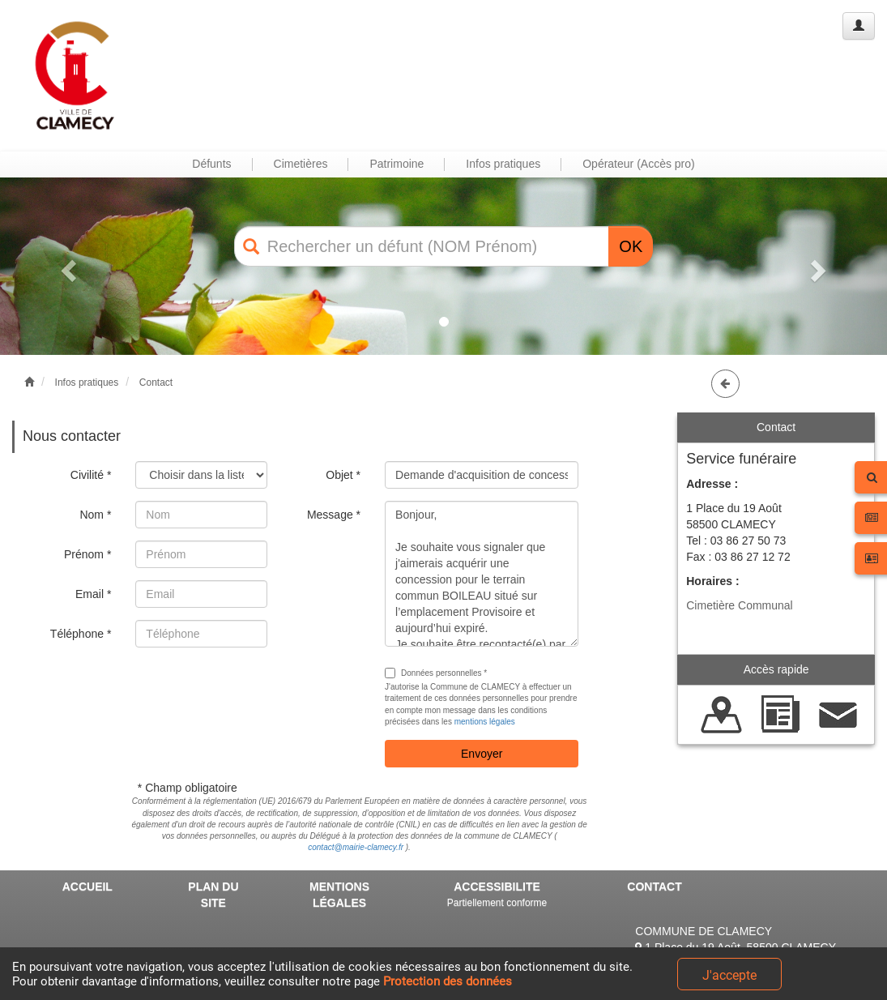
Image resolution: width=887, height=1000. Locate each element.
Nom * (95, 514)
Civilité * (91, 474)
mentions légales (484, 721)
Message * (333, 514)
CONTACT (654, 886)
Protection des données (447, 981)
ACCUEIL (87, 886)
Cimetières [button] (301, 163)
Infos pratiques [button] (503, 163)
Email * (93, 594)
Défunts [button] (211, 163)
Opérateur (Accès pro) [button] (638, 163)
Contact (156, 382)
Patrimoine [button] (396, 163)
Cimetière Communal (739, 605)
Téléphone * (81, 633)
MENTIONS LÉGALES (339, 894)
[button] (66, 266)
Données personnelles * (436, 673)
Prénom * (87, 554)
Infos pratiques (87, 382)
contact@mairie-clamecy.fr (355, 847)
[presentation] (258, 691)
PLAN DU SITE (213, 894)
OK (630, 246)
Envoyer (481, 753)
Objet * (343, 474)
